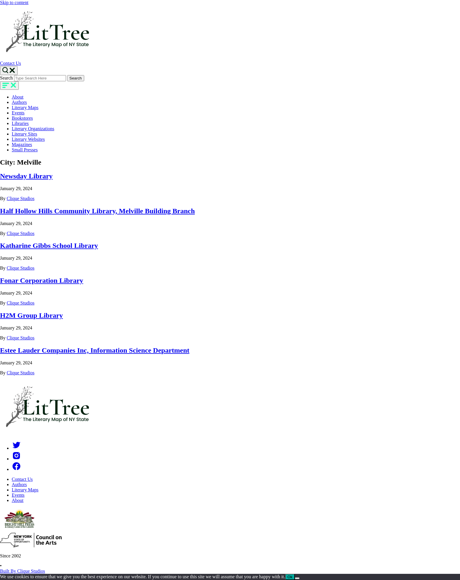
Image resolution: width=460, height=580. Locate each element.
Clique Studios (21, 198)
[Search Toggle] (9, 70)
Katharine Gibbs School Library (49, 245)
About (17, 96)
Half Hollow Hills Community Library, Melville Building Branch (97, 211)
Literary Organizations (33, 128)
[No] (297, 578)
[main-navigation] (9, 85)
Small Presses (25, 149)
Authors (19, 102)
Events (18, 112)
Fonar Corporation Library (41, 280)
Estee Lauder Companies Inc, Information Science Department (95, 350)
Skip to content (14, 2)
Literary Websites (28, 139)
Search (6, 77)
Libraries (20, 123)
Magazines (22, 144)
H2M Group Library (31, 315)
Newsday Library (26, 176)
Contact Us (10, 63)
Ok (290, 577)
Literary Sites (24, 133)
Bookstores (22, 118)
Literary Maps (25, 107)
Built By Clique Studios (22, 571)
